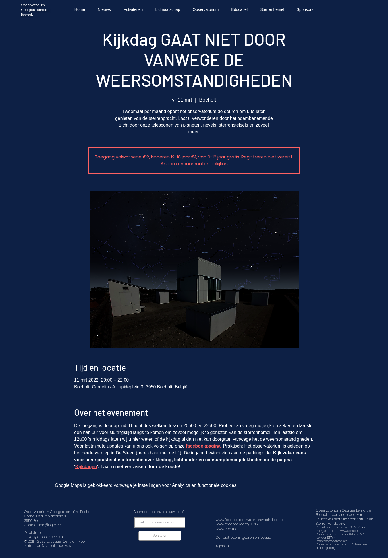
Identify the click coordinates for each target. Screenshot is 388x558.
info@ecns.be (325, 531)
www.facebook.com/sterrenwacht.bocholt (250, 519)
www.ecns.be (349, 531)
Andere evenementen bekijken (194, 163)
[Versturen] (159, 536)
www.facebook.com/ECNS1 (237, 524)
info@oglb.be (50, 524)
